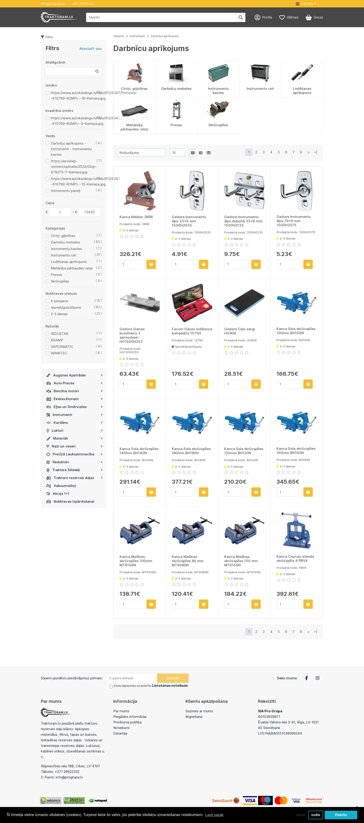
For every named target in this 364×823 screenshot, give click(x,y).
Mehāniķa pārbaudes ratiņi (72, 268)
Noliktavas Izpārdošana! (70, 501)
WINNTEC (59, 353)
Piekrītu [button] (341, 815)
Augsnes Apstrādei (74, 375)
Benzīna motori (74, 391)
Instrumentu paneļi (65, 190)
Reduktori (74, 462)
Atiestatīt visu (90, 48)
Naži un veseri (74, 446)
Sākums (118, 36)
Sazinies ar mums (199, 710)
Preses (56, 274)
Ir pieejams (59, 301)
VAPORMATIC (62, 346)
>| (315, 152)
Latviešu (304, 3)
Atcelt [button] (298, 815)
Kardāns (74, 422)
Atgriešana (193, 716)
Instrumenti (74, 414)
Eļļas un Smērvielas (74, 407)
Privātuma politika (127, 721)
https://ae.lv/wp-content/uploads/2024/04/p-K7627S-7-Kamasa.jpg (74, 166)
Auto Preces (74, 383)
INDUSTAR (59, 333)
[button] (306, 4)
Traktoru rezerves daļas (74, 478)
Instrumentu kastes (66, 248)
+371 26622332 (82, 3)
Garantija (120, 732)
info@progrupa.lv (53, 3)
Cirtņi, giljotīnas (63, 235)
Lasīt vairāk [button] (214, 815)
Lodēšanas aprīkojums (69, 261)
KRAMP (57, 340)
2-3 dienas (59, 314)
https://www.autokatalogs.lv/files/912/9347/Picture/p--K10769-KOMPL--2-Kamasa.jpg (94, 121)
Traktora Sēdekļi (74, 470)
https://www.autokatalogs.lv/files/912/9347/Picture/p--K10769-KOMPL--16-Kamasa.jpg (94, 95)
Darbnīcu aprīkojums (165, 36)
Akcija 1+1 (57, 493)
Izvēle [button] (315, 815)
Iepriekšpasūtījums (66, 307)
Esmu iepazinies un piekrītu (149, 685)
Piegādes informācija (129, 716)
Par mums (121, 710)
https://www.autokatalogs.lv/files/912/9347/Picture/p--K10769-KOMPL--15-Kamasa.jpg (94, 181)
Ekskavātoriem (74, 399)
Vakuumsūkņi (61, 485)
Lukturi (74, 430)
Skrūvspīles (60, 281)
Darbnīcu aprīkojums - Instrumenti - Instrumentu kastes (71, 149)
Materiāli (74, 438)
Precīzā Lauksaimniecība (74, 454)
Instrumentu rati (63, 255)
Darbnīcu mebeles (65, 242)
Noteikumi (121, 727)
